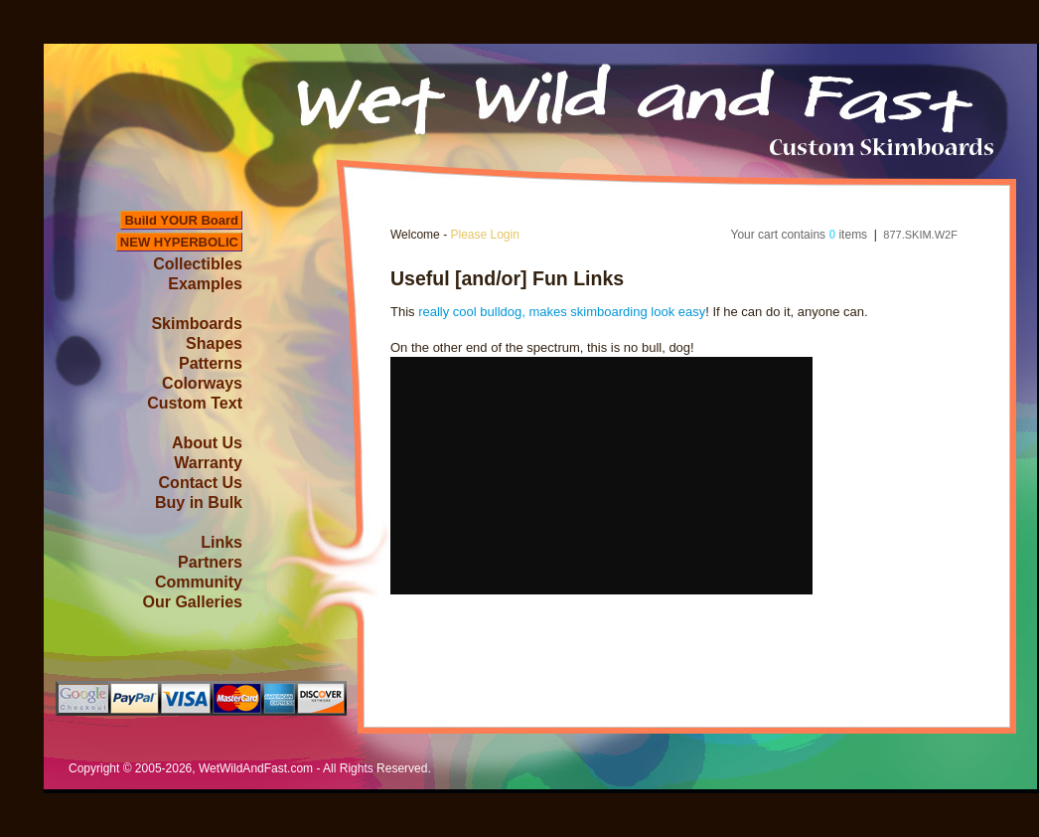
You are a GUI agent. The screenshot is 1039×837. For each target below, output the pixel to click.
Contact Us (200, 482)
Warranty (208, 462)
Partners (210, 562)
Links (221, 542)
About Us (207, 442)
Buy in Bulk (198, 502)
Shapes (214, 343)
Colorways (202, 383)
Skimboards (196, 323)
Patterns (210, 363)
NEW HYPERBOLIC (179, 242)
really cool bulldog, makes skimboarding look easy (561, 311)
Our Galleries (193, 601)
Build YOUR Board (181, 220)
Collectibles (197, 263)
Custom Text (194, 403)
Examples (205, 283)
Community (198, 582)
